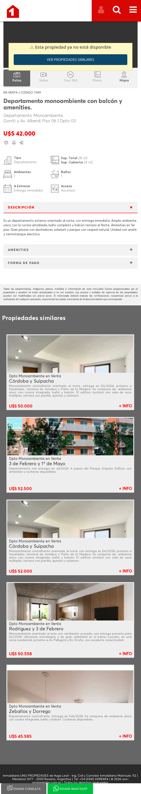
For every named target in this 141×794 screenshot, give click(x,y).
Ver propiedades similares (70, 59)
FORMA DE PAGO (24, 263)
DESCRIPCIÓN (21, 207)
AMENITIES (18, 250)
